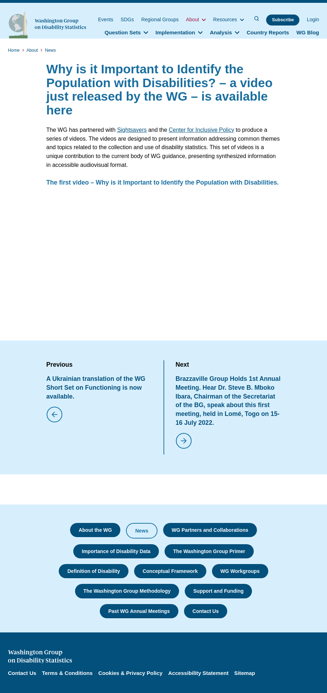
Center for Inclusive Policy (201, 130)
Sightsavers (132, 130)
